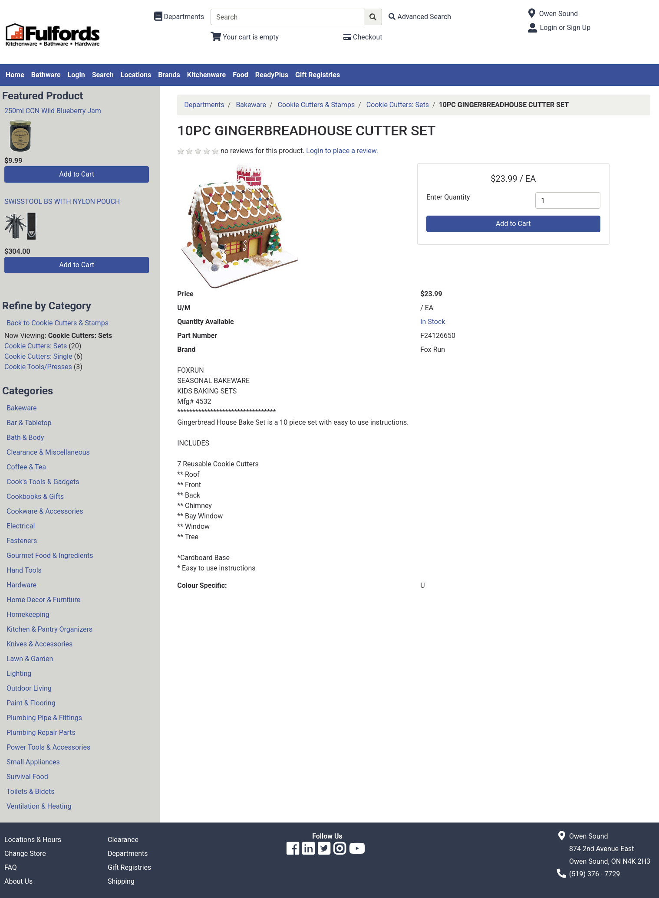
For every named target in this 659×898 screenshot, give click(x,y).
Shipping (121, 881)
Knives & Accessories (39, 644)
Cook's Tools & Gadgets (43, 482)
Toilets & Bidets (30, 791)
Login (76, 75)
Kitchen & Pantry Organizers (49, 629)
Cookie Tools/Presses (38, 367)
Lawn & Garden (30, 659)
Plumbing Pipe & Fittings (44, 718)
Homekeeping (28, 614)
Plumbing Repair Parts (41, 732)
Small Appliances (33, 762)
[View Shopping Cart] (245, 37)
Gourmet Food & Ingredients (50, 555)
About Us (18, 881)
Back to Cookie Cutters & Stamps (58, 323)
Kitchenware (206, 75)
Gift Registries (317, 75)
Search (103, 75)
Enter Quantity (448, 197)
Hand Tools (24, 570)
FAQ (10, 867)
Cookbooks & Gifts (35, 496)
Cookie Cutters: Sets (35, 346)
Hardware (21, 585)
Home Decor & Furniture (43, 600)
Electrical (21, 526)
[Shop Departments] (179, 17)
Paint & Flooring (31, 703)
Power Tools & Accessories (48, 747)
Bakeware (22, 408)
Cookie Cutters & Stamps (316, 105)
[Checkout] (362, 37)
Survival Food (27, 777)
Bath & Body (25, 437)
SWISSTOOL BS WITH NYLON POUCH (62, 201)
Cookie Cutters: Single (38, 356)
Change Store (25, 853)
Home (15, 75)
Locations (136, 75)
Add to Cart (76, 174)
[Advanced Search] (420, 17)
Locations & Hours (32, 840)
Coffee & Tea (26, 467)
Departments (204, 105)
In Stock (432, 322)
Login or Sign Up (565, 27)
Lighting (19, 673)
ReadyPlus (271, 75)
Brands (169, 75)
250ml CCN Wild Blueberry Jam (52, 111)
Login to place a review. (342, 151)
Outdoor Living (29, 688)
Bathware (46, 75)
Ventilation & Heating (39, 806)
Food (240, 75)
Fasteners (22, 541)
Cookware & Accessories (45, 511)
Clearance (123, 840)
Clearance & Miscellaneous (48, 452)
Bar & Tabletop (29, 423)
